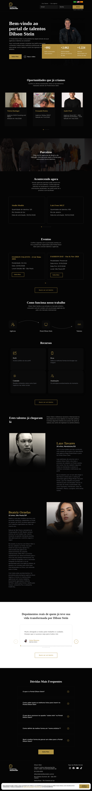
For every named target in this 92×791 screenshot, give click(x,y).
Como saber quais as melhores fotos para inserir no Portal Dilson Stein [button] (41, 703)
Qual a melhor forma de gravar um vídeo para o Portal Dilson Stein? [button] (43, 740)
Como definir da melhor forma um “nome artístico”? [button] (42, 728)
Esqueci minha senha (78, 9)
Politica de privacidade (28, 786)
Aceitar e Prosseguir (84, 786)
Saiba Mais (15, 56)
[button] (43, 129)
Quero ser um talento (46, 290)
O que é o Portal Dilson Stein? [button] (33, 691)
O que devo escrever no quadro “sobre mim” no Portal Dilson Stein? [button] (43, 716)
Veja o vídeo (29, 56)
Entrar (78, 6)
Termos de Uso (38, 786)
